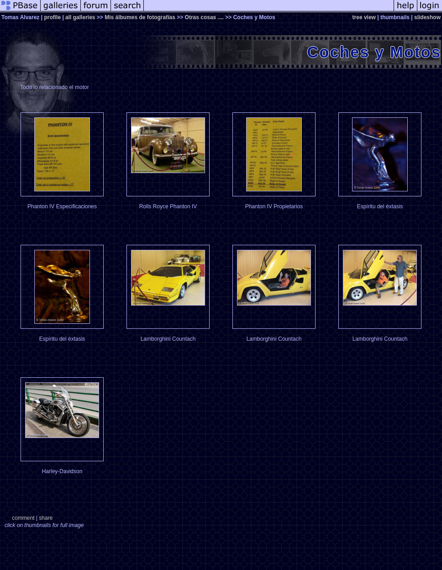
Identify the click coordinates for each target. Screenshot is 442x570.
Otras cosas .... (204, 17)
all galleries (80, 17)
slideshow (427, 17)
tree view (364, 17)
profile (52, 17)
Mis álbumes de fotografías (140, 17)
